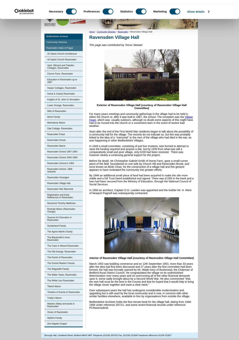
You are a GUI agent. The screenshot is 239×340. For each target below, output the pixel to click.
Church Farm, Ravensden (60, 73)
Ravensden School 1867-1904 (62, 151)
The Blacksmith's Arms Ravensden (58, 238)
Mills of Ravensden (56, 111)
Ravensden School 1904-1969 (62, 157)
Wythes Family (54, 318)
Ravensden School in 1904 (60, 163)
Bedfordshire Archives (57, 36)
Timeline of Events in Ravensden (63, 292)
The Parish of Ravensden (59, 257)
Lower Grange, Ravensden (60, 105)
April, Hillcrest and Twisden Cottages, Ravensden (60, 66)
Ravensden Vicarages (58, 177)
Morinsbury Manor (56, 122)
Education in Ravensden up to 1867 (62, 81)
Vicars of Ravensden (57, 312)
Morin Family (53, 117)
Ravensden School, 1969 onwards (59, 170)
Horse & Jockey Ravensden (61, 93)
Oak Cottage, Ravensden (59, 128)
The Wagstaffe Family (58, 269)
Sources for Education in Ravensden (59, 218)
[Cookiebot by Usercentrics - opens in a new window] (24, 29)
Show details (196, 28)
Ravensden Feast (56, 134)
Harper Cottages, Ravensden (61, 88)
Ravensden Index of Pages (59, 48)
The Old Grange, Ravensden (61, 251)
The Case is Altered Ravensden (63, 246)
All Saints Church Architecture (62, 53)
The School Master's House (61, 263)
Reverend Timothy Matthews (61, 203)
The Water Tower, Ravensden (62, 274)
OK (208, 9)
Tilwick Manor (54, 286)
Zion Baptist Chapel (57, 323)
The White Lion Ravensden (60, 280)
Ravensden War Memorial (60, 189)
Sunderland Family (56, 226)
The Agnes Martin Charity (59, 231)
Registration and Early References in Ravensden (60, 196)
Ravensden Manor (56, 146)
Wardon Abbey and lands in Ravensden (61, 305)
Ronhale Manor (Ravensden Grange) (61, 210)
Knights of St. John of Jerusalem (63, 99)
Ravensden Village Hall (58, 183)
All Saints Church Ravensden (61, 59)
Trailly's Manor (54, 298)
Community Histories (56, 42)
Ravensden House (56, 140)
